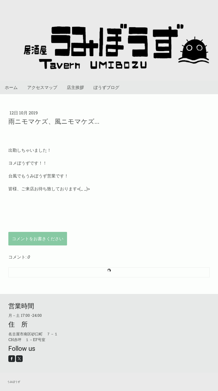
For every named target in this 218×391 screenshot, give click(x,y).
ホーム (11, 87)
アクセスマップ (42, 87)
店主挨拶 (75, 87)
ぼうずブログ (106, 87)
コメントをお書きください (37, 238)
